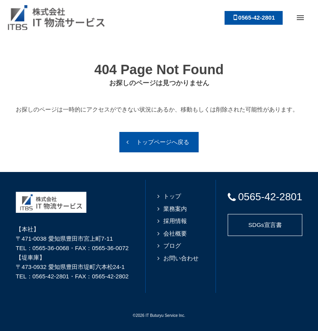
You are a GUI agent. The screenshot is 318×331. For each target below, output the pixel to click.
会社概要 (175, 233)
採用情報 (175, 221)
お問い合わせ (181, 258)
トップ (172, 196)
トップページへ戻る (162, 142)
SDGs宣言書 (265, 224)
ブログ (172, 245)
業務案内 (175, 208)
